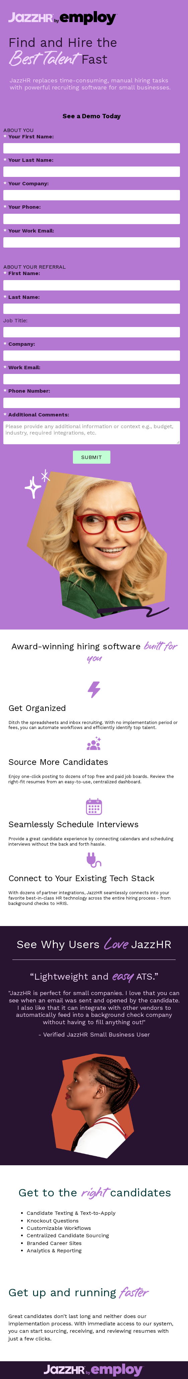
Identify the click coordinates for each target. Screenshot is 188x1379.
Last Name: (21, 297)
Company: (19, 344)
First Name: (21, 273)
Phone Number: (26, 391)
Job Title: (15, 320)
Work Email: (21, 367)
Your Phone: (22, 207)
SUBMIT (91, 457)
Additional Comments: (36, 414)
